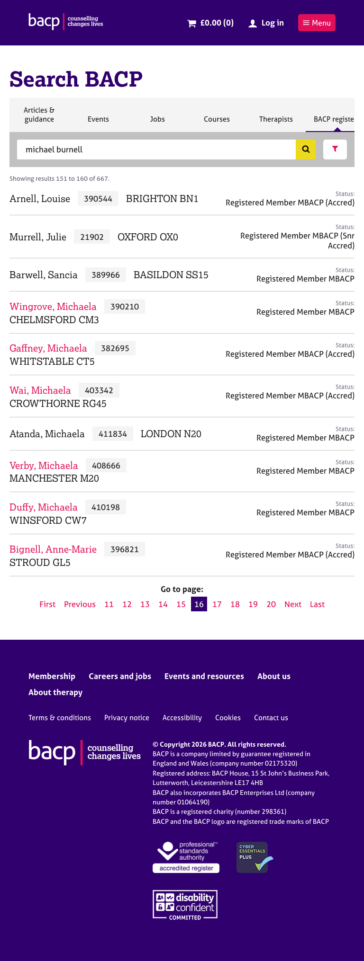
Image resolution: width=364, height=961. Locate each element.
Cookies (228, 717)
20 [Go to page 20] (271, 604)
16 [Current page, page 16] (199, 604)
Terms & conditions (59, 717)
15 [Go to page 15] (181, 604)
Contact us (271, 717)
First (47, 604)
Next (292, 604)
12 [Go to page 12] (127, 604)
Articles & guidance (39, 118)
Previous (80, 604)
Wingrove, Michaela (53, 306)
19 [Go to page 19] (253, 604)
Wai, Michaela (40, 390)
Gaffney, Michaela (48, 348)
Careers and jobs (120, 676)
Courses (216, 123)
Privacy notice (126, 717)
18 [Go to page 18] (235, 604)
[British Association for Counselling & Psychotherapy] (65, 22)
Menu (316, 22)
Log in (273, 22)
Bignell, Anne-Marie (53, 549)
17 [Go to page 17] (217, 604)
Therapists (276, 123)
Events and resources (204, 676)
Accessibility (182, 717)
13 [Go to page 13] (145, 604)
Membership (51, 676)
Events (98, 123)
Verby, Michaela (43, 465)
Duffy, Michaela (43, 507)
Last (317, 604)
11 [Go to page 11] (109, 604)
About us (274, 676)
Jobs (157, 123)
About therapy (55, 692)
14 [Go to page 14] (163, 604)
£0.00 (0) (217, 22)
